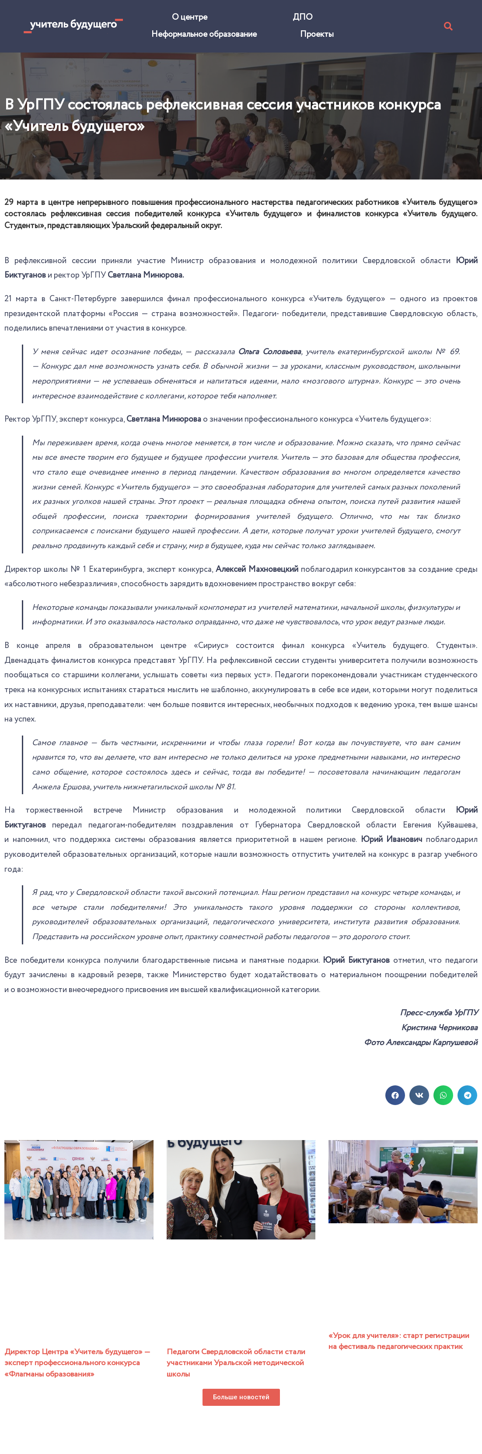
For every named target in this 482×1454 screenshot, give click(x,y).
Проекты (317, 34)
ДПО (303, 17)
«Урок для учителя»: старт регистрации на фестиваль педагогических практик (398, 1341)
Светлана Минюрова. (146, 275)
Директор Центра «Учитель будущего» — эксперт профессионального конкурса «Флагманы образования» (77, 1363)
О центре (189, 17)
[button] (241, 1397)
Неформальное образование (204, 34)
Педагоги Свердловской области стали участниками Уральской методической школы (236, 1363)
